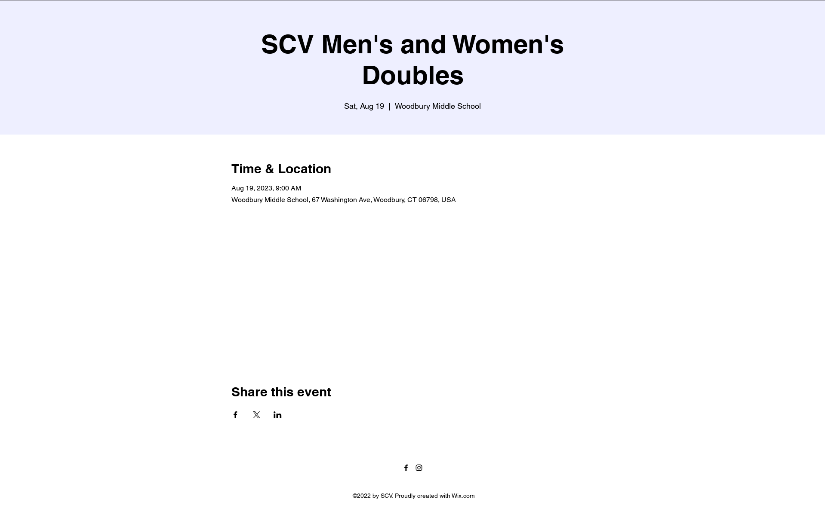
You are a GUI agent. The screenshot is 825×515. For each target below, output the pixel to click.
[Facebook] (406, 467)
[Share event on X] (256, 414)
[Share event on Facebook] (235, 414)
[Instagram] (419, 467)
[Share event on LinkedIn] (278, 414)
